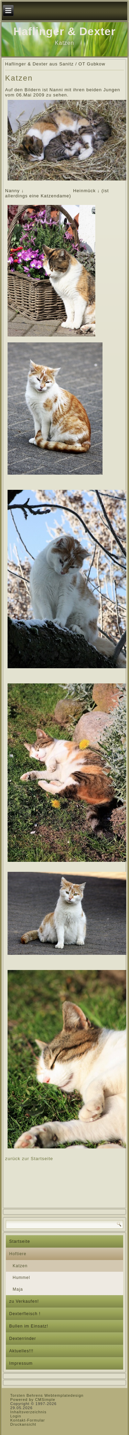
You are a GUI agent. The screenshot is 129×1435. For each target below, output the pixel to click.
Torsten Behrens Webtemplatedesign (47, 1395)
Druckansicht (23, 1424)
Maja (18, 1289)
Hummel (21, 1277)
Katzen (20, 1265)
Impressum (21, 1363)
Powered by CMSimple (32, 1399)
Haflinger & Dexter (64, 31)
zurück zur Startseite (29, 1158)
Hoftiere (17, 1253)
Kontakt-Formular (27, 1420)
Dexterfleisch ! (25, 1313)
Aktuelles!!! (21, 1351)
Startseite (19, 1241)
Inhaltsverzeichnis (28, 1412)
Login (15, 1416)
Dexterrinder (22, 1338)
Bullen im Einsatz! (28, 1326)
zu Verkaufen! (24, 1301)
